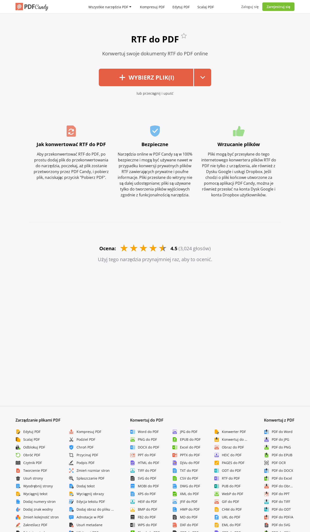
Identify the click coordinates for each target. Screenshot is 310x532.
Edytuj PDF (181, 6)
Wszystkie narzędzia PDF (108, 6)
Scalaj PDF (205, 6)
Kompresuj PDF (152, 6)
